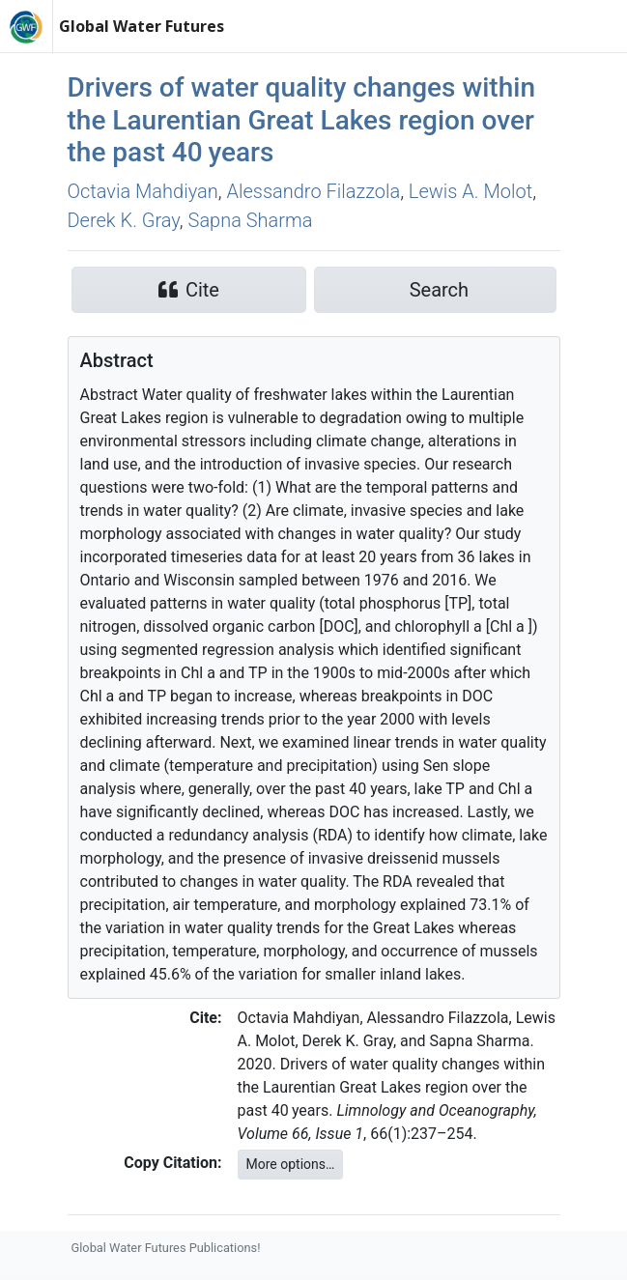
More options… (290, 1164)
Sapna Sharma (250, 220)
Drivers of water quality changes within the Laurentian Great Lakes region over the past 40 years (301, 119)
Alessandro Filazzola (313, 191)
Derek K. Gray (124, 220)
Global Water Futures (141, 26)
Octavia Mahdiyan (143, 191)
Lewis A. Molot (470, 191)
